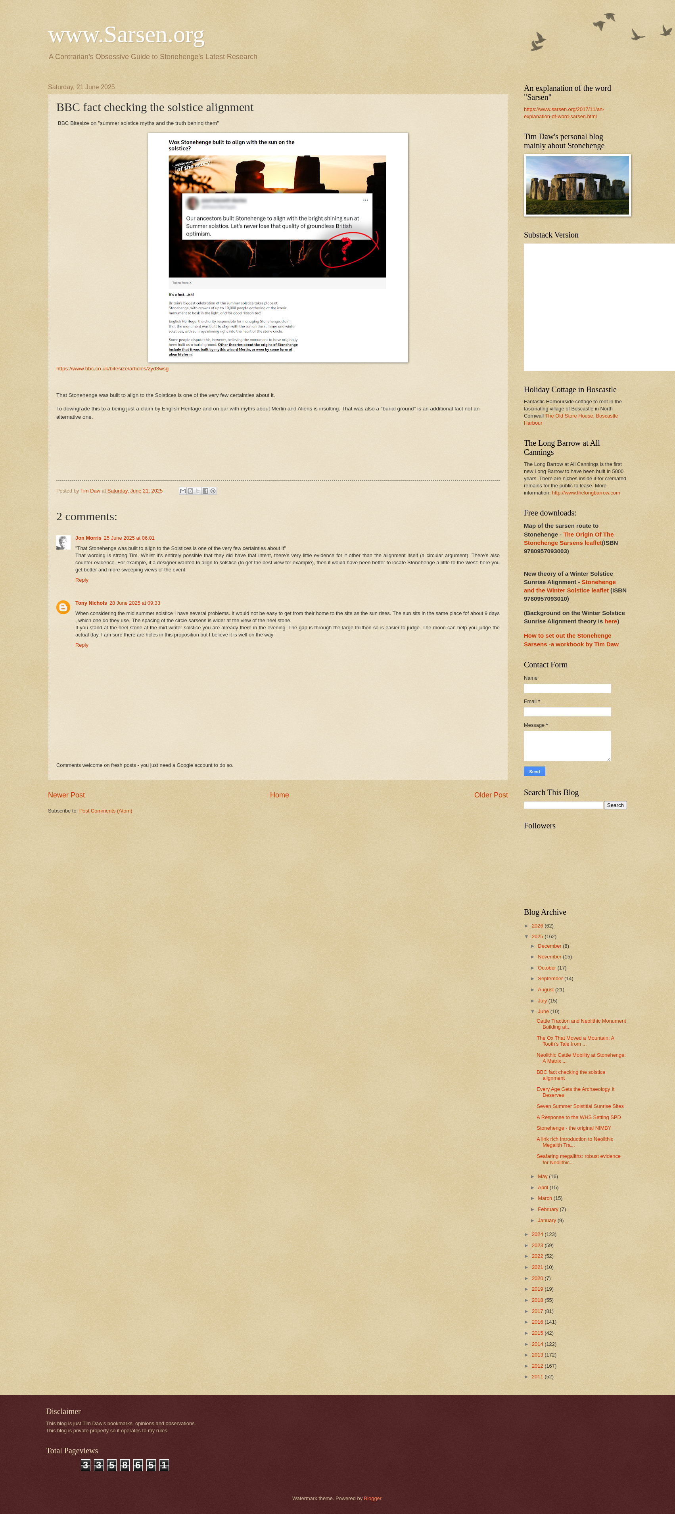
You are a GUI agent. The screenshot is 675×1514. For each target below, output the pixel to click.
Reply (81, 580)
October (547, 968)
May (543, 1176)
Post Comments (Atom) (105, 811)
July (543, 1001)
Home (279, 795)
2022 (538, 1256)
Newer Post (66, 795)
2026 (538, 926)
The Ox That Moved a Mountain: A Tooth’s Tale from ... (575, 1041)
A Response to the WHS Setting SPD (579, 1117)
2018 (538, 1300)
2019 (538, 1289)
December (550, 946)
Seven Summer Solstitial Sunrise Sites (580, 1106)
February (549, 1209)
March (545, 1198)
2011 (538, 1377)
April (543, 1187)
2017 (538, 1311)
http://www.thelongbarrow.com (586, 493)
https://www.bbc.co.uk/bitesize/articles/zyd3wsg (112, 369)
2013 (538, 1355)
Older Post (491, 795)
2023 (538, 1245)
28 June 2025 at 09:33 (134, 603)
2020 (538, 1278)
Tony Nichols (91, 603)
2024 (538, 1234)
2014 (538, 1344)
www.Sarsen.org (126, 34)
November (550, 957)
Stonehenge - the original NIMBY (574, 1128)
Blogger (373, 1498)
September (551, 978)
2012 (538, 1366)
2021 (538, 1267)
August (546, 990)
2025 (538, 936)
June (544, 1011)
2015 (538, 1333)
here (610, 621)
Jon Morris (88, 538)
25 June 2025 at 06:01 (129, 538)
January (547, 1220)
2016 (538, 1322)
